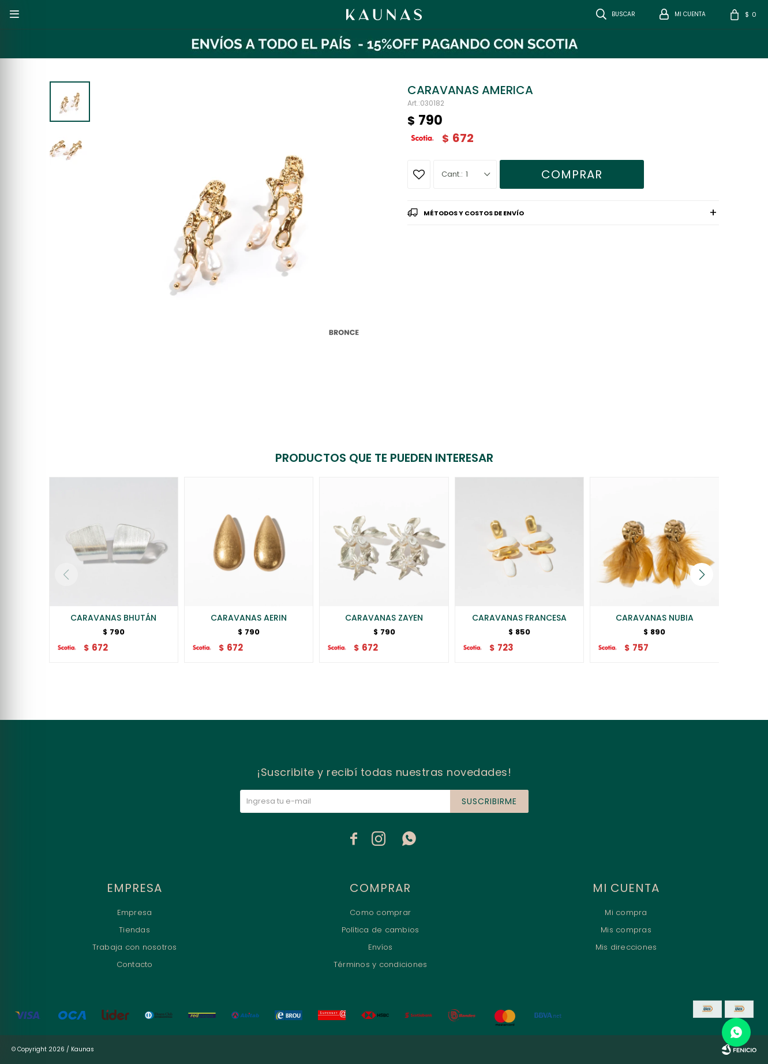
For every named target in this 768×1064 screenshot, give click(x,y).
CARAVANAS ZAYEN (384, 618)
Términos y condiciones (381, 964)
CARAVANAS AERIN (249, 618)
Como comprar (380, 912)
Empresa (134, 912)
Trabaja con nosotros (134, 947)
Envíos (380, 947)
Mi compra (626, 912)
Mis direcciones (626, 947)
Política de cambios (380, 929)
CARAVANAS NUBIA (655, 618)
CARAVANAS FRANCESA (519, 618)
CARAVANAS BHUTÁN (113, 618)
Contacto (135, 964)
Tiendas (134, 929)
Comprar (571, 174)
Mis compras (626, 929)
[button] (701, 574)
